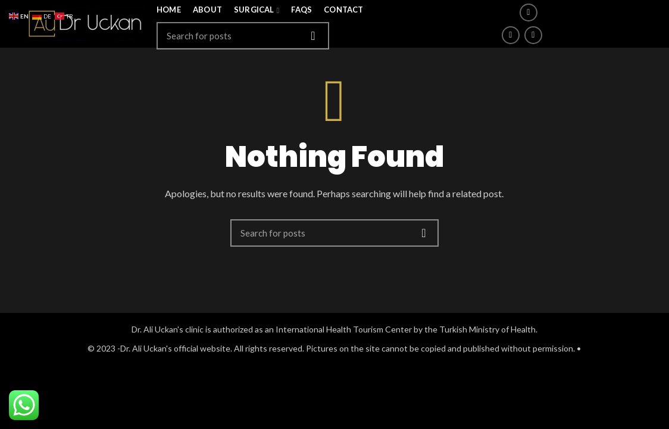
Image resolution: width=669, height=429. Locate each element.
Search (313, 35)
